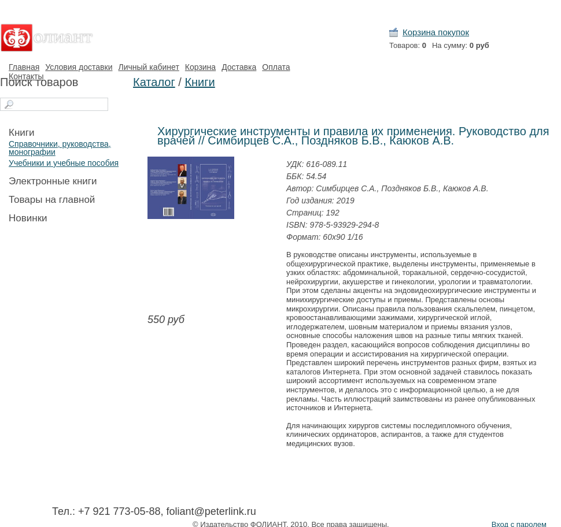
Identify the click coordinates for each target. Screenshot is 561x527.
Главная (24, 67)
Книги (21, 132)
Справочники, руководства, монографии (60, 148)
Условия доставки (78, 67)
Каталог (154, 82)
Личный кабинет (148, 67)
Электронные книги (53, 181)
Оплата (276, 67)
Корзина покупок (436, 32)
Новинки (28, 218)
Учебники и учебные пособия (64, 163)
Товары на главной (52, 199)
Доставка (239, 67)
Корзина (200, 67)
